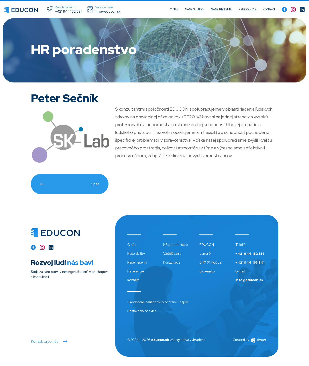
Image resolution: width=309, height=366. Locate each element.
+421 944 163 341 (249, 262)
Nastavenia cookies (141, 311)
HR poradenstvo (175, 245)
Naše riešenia (221, 9)
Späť (95, 183)
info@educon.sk (249, 280)
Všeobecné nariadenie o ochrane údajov (157, 302)
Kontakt (269, 9)
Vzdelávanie (172, 253)
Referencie (247, 9)
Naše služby (194, 9)
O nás (174, 9)
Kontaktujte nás (45, 341)
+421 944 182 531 (249, 253)
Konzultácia (171, 262)
